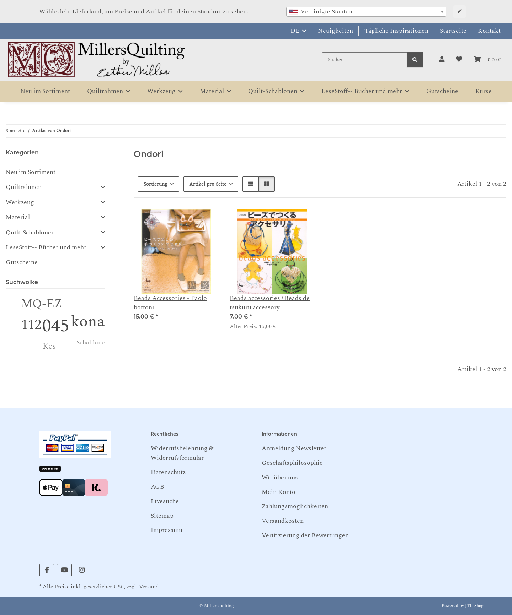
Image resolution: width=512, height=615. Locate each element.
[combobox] (366, 12)
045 (55, 326)
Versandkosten (283, 521)
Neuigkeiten (335, 31)
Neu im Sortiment (30, 172)
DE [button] (294, 31)
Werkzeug (20, 202)
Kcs (49, 346)
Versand (149, 587)
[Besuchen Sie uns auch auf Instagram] (82, 570)
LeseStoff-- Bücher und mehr (46, 247)
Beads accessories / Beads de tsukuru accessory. (270, 303)
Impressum (166, 530)
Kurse (483, 91)
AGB (157, 486)
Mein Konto (278, 492)
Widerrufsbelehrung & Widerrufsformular (182, 452)
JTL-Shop (474, 606)
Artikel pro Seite (207, 184)
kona (88, 321)
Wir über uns (280, 477)
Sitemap (162, 516)
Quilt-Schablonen (30, 232)
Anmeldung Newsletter (294, 448)
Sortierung (155, 184)
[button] (441, 60)
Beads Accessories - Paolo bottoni (170, 303)
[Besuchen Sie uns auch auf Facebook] (46, 570)
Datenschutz (168, 472)
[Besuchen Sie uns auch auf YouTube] (64, 570)
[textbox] (366, 11)
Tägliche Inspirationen (396, 31)
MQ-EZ (41, 304)
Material (18, 217)
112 (31, 324)
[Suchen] (364, 59)
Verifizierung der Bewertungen (305, 535)
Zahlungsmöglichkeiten (295, 506)
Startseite (453, 31)
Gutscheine (22, 262)
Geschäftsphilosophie (292, 463)
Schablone (90, 342)
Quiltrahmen (24, 187)
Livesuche (165, 501)
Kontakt (489, 31)
